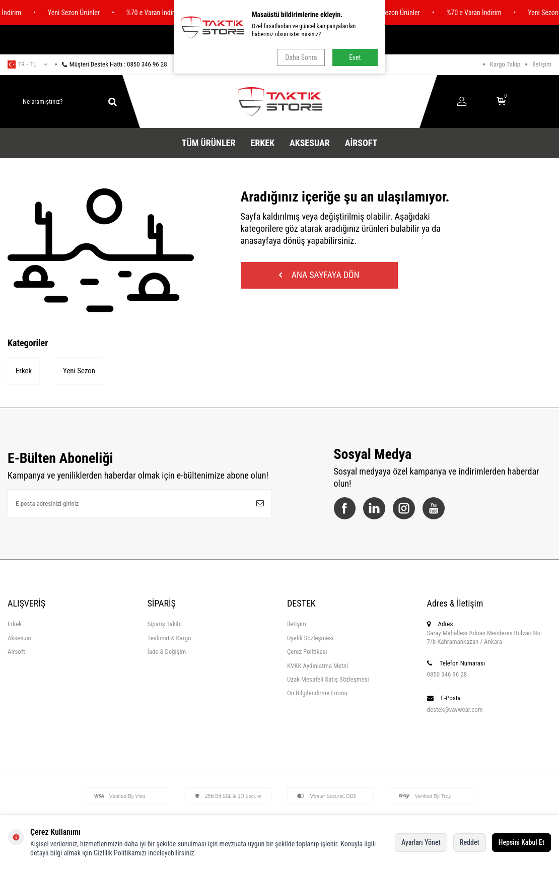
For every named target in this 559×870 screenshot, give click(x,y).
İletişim (541, 64)
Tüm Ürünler (209, 143)
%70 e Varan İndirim (160, 13)
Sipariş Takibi (165, 625)
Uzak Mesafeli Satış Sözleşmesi (328, 680)
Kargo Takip (505, 64)
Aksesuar (310, 143)
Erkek (262, 143)
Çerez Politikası (307, 652)
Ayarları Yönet (421, 842)
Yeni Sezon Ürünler (80, 13)
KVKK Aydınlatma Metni (317, 666)
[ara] (112, 102)
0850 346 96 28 (447, 675)
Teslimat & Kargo (169, 638)
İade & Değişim (167, 652)
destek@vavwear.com (455, 710)
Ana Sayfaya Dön (321, 275)
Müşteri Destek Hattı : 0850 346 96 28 (111, 64)
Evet (355, 57)
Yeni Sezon (79, 371)
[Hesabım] (461, 102)
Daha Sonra (301, 57)
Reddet (469, 842)
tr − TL (27, 64)
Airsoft (361, 143)
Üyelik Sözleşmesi (310, 638)
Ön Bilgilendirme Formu (317, 694)
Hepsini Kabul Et (521, 842)
